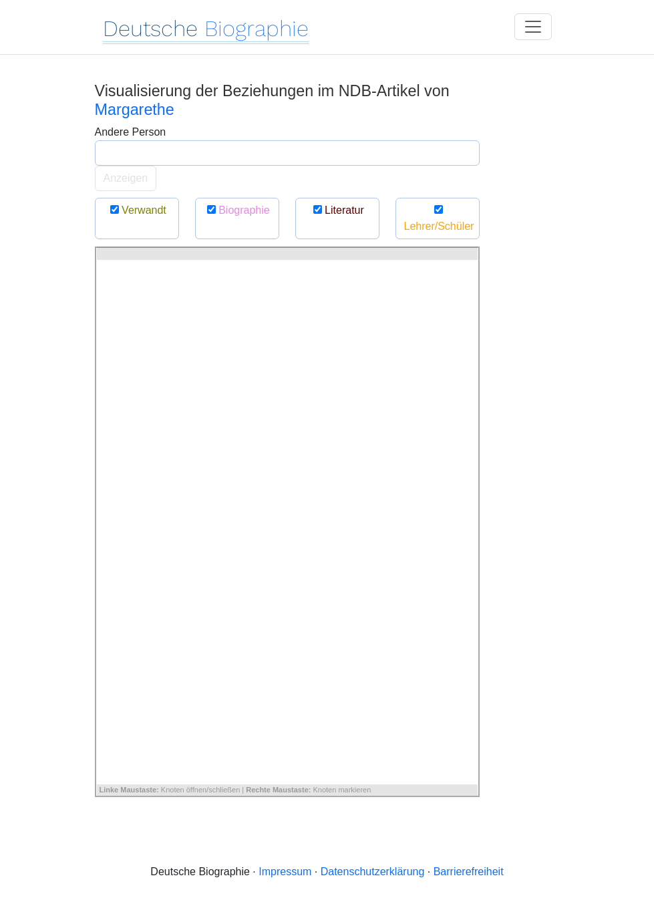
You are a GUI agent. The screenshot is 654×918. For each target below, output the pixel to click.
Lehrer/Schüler (439, 218)
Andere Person (130, 132)
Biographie (236, 210)
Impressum (285, 871)
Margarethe (134, 109)
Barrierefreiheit (469, 871)
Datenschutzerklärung (373, 871)
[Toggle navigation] (533, 26)
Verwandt (136, 210)
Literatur (337, 210)
